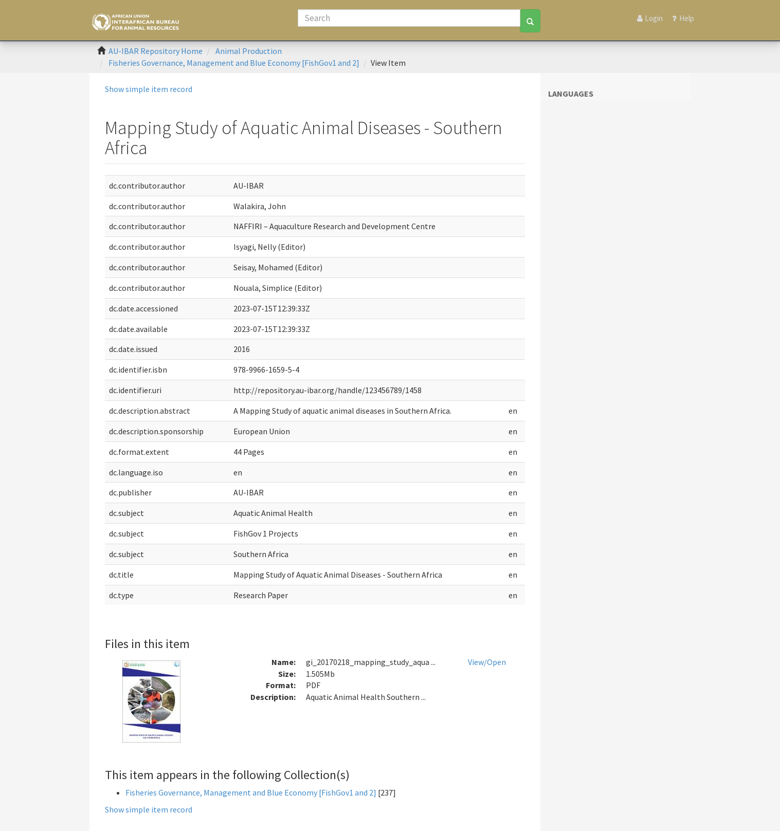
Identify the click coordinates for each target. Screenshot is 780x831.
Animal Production (248, 51)
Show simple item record (148, 89)
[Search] (409, 18)
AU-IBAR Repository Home (155, 51)
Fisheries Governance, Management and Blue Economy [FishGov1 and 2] (233, 63)
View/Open (487, 662)
